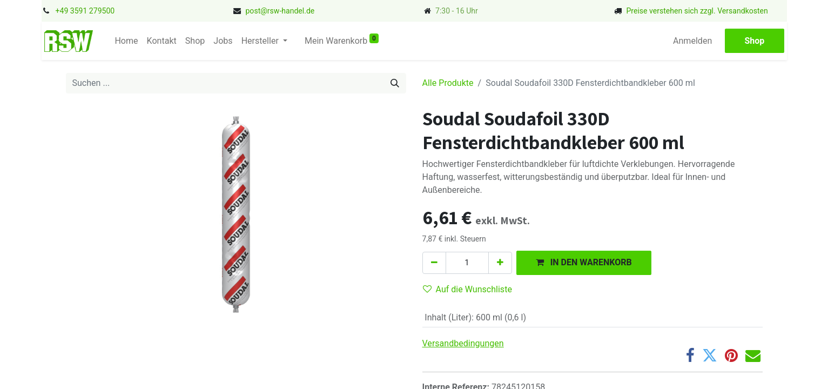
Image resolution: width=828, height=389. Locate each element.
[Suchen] (394, 83)
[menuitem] (126, 41)
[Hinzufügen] (500, 262)
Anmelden (692, 41)
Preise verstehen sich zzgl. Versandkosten (697, 10)
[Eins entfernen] (434, 262)
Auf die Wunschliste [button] (467, 289)
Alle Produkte (448, 83)
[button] (583, 263)
